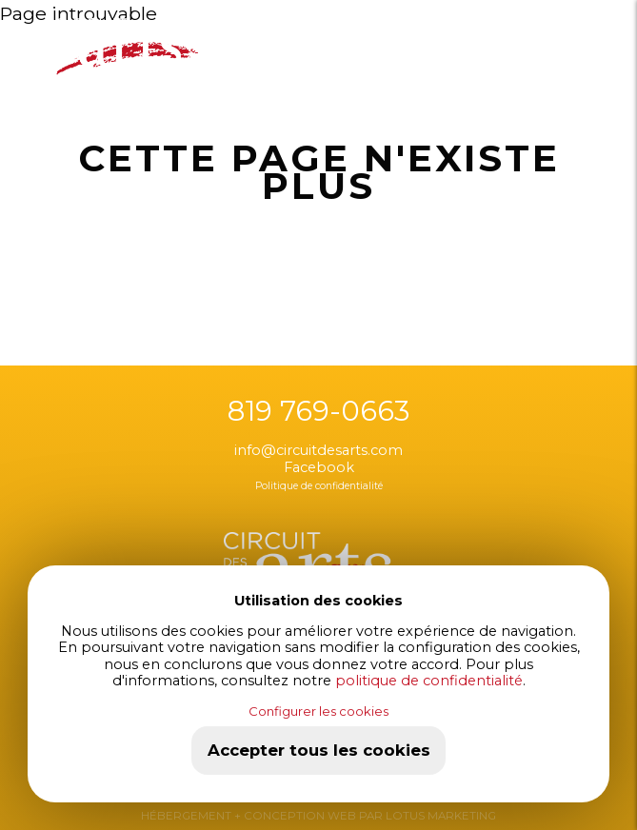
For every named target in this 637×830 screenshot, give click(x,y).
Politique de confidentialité (319, 486)
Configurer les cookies (318, 711)
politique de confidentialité (429, 680)
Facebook (319, 467)
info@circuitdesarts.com (318, 450)
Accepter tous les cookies (319, 750)
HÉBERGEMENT (186, 815)
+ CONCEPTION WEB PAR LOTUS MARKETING (363, 815)
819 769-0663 (318, 411)
